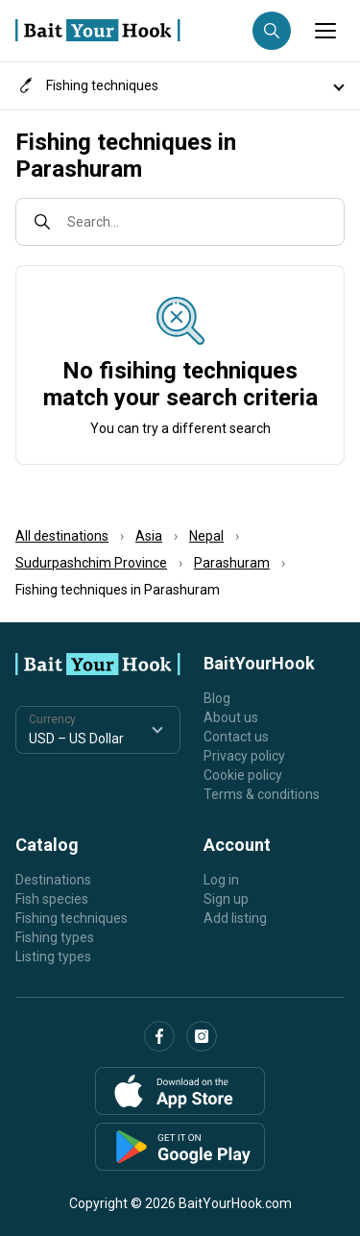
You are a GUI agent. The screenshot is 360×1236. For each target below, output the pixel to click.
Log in (221, 879)
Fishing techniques (71, 918)
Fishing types (54, 937)
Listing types (53, 956)
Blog (217, 698)
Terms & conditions (262, 794)
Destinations (53, 879)
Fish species (51, 899)
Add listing (235, 918)
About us (231, 717)
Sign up (226, 899)
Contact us (236, 736)
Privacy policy (244, 755)
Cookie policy (243, 775)
